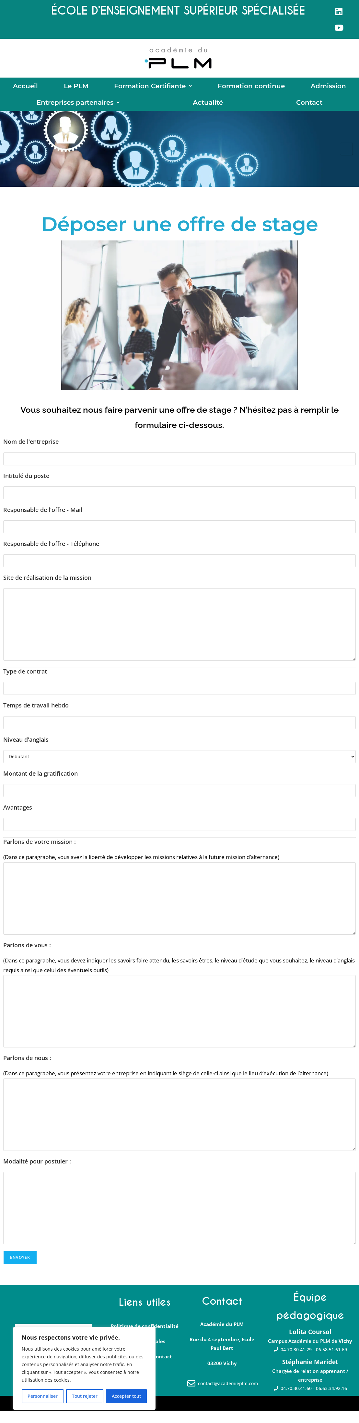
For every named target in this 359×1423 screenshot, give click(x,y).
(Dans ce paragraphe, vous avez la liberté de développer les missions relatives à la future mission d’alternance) (141, 869)
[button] (153, 89)
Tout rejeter (85, 1396)
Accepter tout (126, 1396)
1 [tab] (169, 190)
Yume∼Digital (136, 1415)
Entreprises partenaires (78, 111)
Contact (309, 111)
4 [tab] (189, 190)
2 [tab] (176, 190)
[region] (84, 1368)
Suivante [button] (346, 160)
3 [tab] (183, 190)
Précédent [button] (12, 160)
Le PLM (76, 89)
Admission (328, 89)
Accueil (25, 89)
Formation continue (251, 89)
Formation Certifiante (153, 89)
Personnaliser (43, 1396)
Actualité (208, 111)
